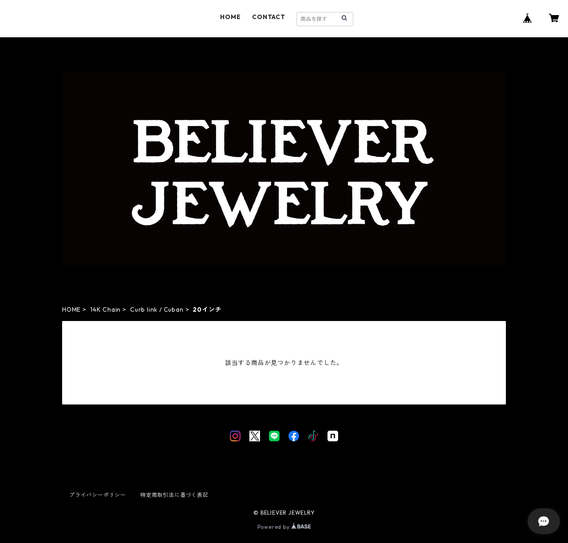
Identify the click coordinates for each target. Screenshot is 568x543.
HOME (230, 17)
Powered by (284, 526)
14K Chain (105, 309)
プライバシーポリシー (97, 494)
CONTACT (268, 17)
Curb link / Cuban (157, 309)
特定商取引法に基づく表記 (174, 494)
